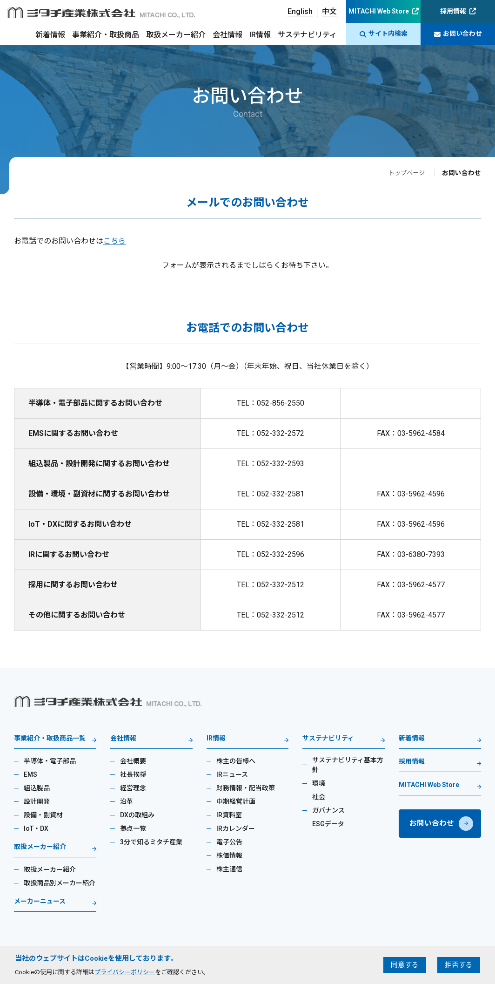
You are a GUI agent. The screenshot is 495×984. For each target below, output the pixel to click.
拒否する (459, 965)
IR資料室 (229, 815)
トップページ (405, 172)
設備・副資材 (43, 815)
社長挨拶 (133, 774)
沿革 (126, 801)
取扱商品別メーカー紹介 (59, 883)
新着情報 (50, 34)
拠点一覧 (133, 828)
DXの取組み (137, 815)
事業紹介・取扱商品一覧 (50, 738)
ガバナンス (328, 810)
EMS (30, 774)
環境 (318, 783)
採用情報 (453, 11)
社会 (318, 797)
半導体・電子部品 (50, 761)
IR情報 (260, 34)
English (300, 11)
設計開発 (37, 801)
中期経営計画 (235, 801)
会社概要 (133, 761)
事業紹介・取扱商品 (105, 34)
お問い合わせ (458, 34)
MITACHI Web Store (378, 11)
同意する (405, 965)
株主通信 (229, 869)
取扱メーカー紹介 (176, 34)
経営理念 (133, 788)
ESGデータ (328, 824)
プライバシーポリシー (124, 972)
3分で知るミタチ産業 (151, 842)
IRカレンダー (235, 828)
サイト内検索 (384, 34)
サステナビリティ (307, 34)
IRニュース (232, 774)
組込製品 (37, 788)
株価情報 (229, 855)
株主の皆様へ (235, 761)
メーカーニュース (40, 901)
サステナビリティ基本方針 (347, 765)
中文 (329, 11)
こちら (114, 241)
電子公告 (229, 842)
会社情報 (227, 34)
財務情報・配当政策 (245, 788)
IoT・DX (36, 828)
